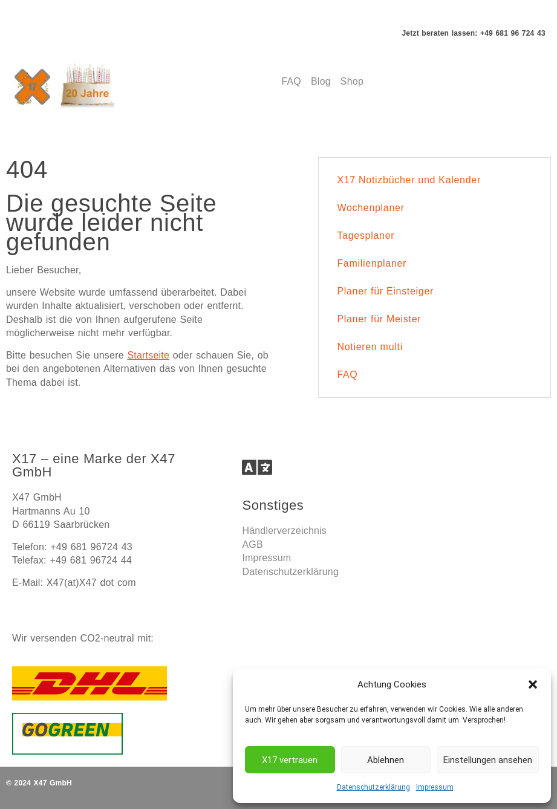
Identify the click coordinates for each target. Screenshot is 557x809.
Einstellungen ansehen (487, 760)
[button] (533, 684)
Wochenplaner (370, 208)
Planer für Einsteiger (385, 291)
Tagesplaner (365, 235)
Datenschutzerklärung (373, 787)
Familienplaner (371, 263)
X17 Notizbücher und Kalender (409, 180)
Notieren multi (370, 347)
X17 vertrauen (290, 760)
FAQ (347, 374)
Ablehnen (385, 760)
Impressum (435, 787)
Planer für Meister (379, 319)
